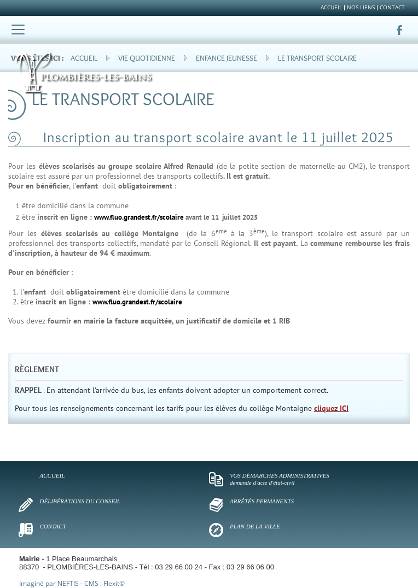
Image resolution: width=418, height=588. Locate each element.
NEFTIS (68, 583)
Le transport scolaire (317, 58)
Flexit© (114, 583)
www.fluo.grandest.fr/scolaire (139, 217)
